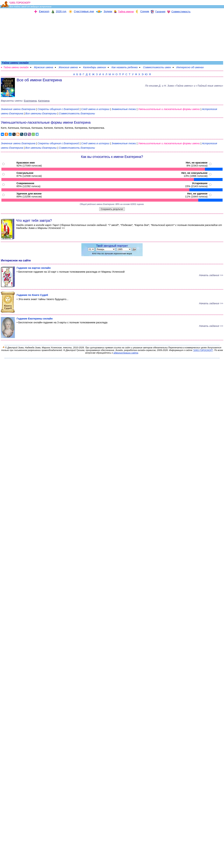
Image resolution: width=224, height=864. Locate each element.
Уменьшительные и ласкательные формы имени (169, 109)
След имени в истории (95, 109)
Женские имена (68, 67)
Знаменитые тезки (123, 109)
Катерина (44, 100)
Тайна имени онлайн (16, 67)
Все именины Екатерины (41, 113)
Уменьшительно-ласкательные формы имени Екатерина (46, 122)
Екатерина (30, 100)
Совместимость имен (157, 67)
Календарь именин (94, 67)
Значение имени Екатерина (18, 109)
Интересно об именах (190, 67)
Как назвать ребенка (124, 67)
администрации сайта (125, 352)
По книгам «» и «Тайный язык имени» (184, 85)
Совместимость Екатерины (77, 113)
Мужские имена (43, 67)
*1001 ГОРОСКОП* (203, 350)
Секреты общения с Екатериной (59, 109)
